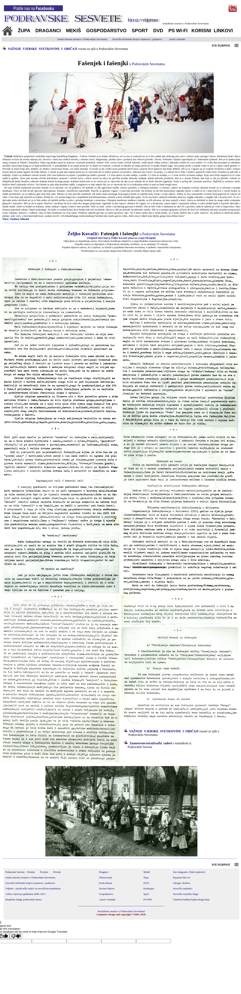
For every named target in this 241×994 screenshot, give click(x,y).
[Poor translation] (16, 936)
